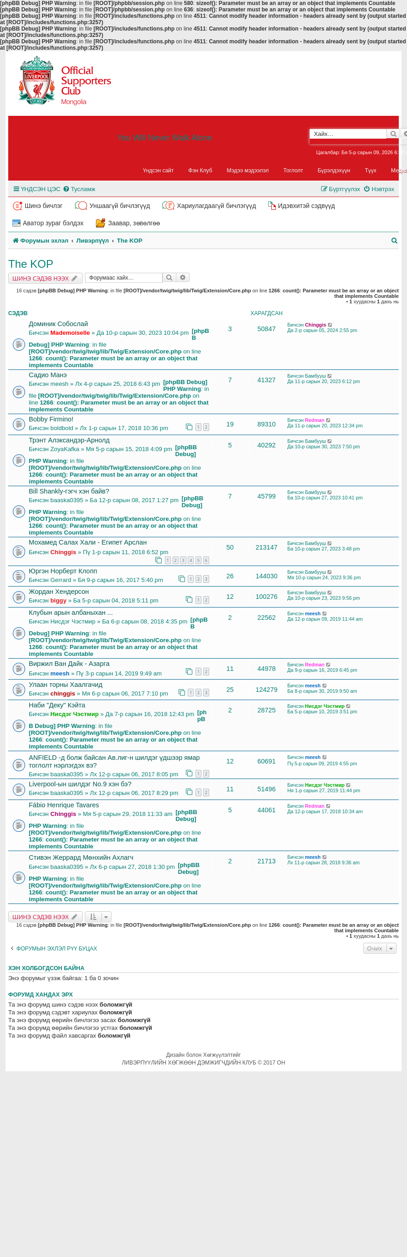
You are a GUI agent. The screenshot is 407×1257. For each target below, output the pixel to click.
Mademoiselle (70, 332)
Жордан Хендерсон (59, 591)
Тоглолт (293, 170)
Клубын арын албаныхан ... (71, 612)
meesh (59, 383)
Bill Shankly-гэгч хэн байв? (69, 491)
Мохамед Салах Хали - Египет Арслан (88, 542)
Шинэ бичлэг (44, 205)
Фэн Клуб (200, 170)
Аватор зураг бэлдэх (53, 223)
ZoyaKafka (64, 449)
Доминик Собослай (58, 323)
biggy (58, 600)
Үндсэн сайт (158, 170)
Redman (315, 420)
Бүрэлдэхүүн (334, 170)
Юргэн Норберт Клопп (63, 571)
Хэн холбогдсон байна (46, 968)
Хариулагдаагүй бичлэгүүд (216, 205)
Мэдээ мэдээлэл (248, 170)
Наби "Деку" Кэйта (57, 705)
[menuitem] (79, 189)
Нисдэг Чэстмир (72, 621)
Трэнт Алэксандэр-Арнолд (69, 440)
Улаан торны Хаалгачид (65, 684)
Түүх (370, 170)
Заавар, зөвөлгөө (134, 223)
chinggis (62, 693)
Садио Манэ (48, 375)
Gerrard (60, 580)
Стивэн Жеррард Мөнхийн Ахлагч (81, 857)
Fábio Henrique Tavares (64, 805)
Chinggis (315, 324)
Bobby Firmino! (51, 419)
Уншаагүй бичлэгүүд (120, 205)
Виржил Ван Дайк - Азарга (69, 663)
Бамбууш (315, 376)
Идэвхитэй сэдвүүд (306, 205)
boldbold (61, 428)
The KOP (30, 264)
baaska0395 (66, 500)
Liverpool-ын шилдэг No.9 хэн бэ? (80, 784)
